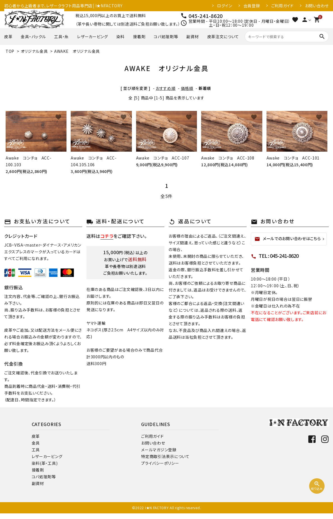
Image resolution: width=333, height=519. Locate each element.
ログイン (224, 6)
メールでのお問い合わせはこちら (287, 239)
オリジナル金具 (34, 51)
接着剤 (139, 36)
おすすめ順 (166, 88)
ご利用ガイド (282, 6)
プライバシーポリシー (160, 463)
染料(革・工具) (45, 463)
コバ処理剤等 (166, 36)
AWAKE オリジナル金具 (77, 51)
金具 (36, 443)
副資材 (192, 36)
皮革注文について (223, 36)
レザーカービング (92, 36)
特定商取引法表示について (165, 456)
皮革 (8, 36)
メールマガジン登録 (158, 449)
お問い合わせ (317, 6)
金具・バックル (33, 36)
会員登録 (252, 6)
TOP (10, 51)
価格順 (187, 88)
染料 (120, 36)
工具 (36, 449)
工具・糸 (61, 36)
